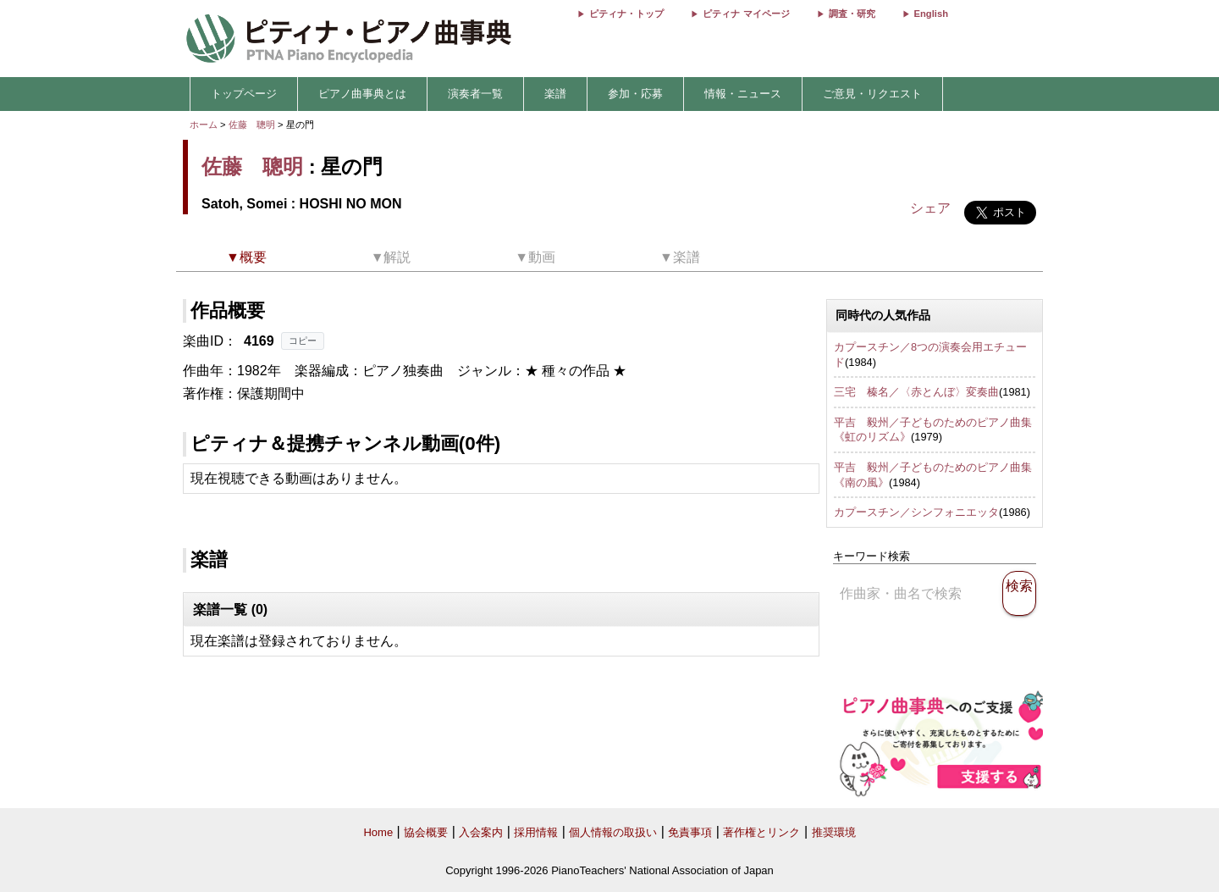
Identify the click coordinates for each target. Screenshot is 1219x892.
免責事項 (690, 832)
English (931, 13)
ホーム (204, 124)
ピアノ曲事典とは (362, 93)
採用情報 (536, 832)
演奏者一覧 (475, 93)
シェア (930, 208)
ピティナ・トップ (626, 13)
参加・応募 (635, 93)
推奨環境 (834, 832)
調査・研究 (852, 13)
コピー (303, 340)
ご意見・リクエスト (872, 93)
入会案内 (481, 832)
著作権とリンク (761, 832)
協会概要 (426, 832)
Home (378, 832)
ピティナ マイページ (746, 13)
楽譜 (555, 93)
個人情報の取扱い (613, 832)
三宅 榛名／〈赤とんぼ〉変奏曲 (916, 391)
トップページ (244, 93)
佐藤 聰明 (252, 124)
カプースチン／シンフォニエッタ (916, 512)
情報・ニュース (742, 93)
